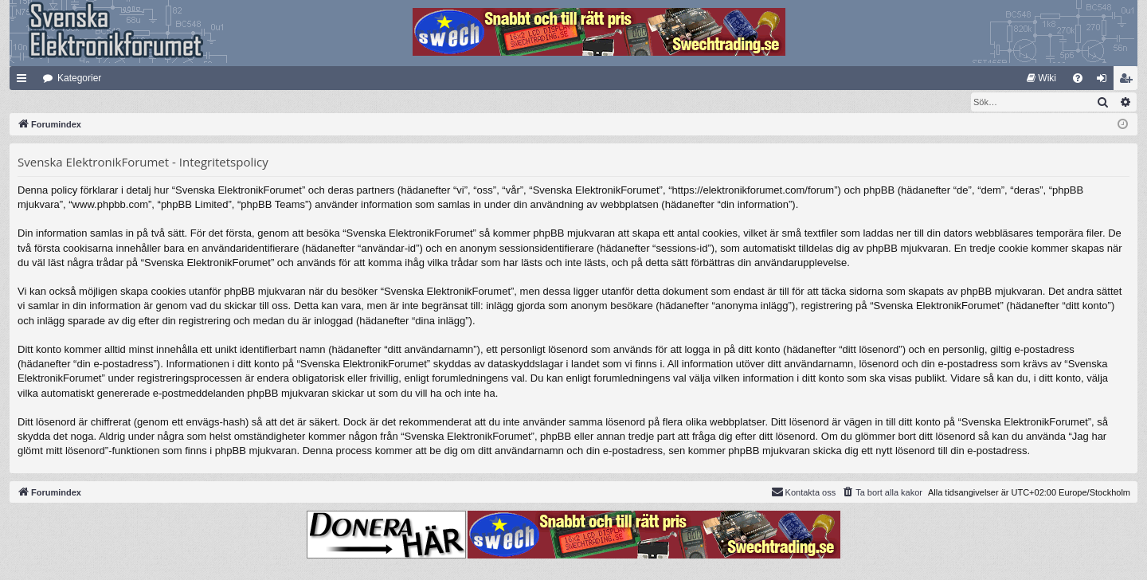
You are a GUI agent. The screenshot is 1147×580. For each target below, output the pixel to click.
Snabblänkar (24, 81)
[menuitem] (1041, 78)
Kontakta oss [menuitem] (803, 492)
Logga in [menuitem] (1105, 81)
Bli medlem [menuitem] (1129, 81)
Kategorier (79, 78)
